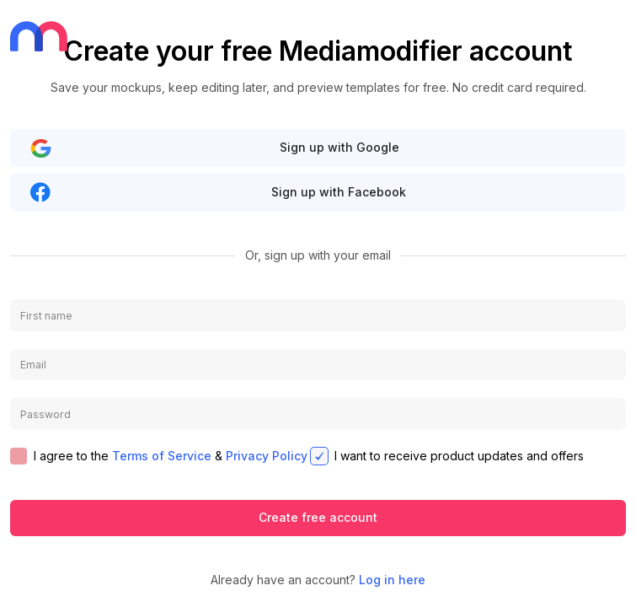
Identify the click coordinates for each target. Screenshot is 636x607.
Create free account (318, 517)
